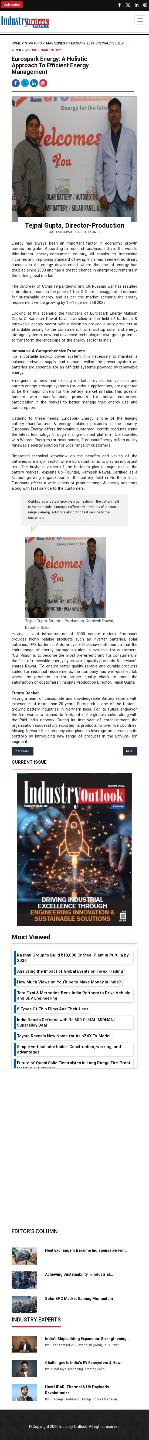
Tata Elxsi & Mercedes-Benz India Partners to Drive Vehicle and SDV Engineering (73, 995)
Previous (22, 751)
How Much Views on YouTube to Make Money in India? (69, 982)
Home (18, 43)
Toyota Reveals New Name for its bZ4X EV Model (63, 1036)
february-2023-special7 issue (95, 43)
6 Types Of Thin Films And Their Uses (52, 1009)
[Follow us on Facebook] (119, 5)
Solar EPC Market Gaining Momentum (79, 1298)
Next (130, 751)
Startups (33, 43)
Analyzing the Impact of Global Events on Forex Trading (70, 971)
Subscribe (12, 5)
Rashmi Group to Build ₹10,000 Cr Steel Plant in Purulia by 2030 (72, 958)
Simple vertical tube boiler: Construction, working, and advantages (69, 1049)
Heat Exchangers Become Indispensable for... (86, 1250)
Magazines (55, 43)
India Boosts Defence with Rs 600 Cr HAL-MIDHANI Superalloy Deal (66, 1022)
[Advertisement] (75, 1108)
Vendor (18, 50)
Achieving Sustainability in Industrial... (79, 1274)
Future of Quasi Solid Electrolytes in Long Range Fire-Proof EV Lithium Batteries (74, 1065)
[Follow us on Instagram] (145, 5)
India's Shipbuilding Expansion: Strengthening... (87, 1339)
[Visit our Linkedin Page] (136, 5)
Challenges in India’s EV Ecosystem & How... (84, 1363)
